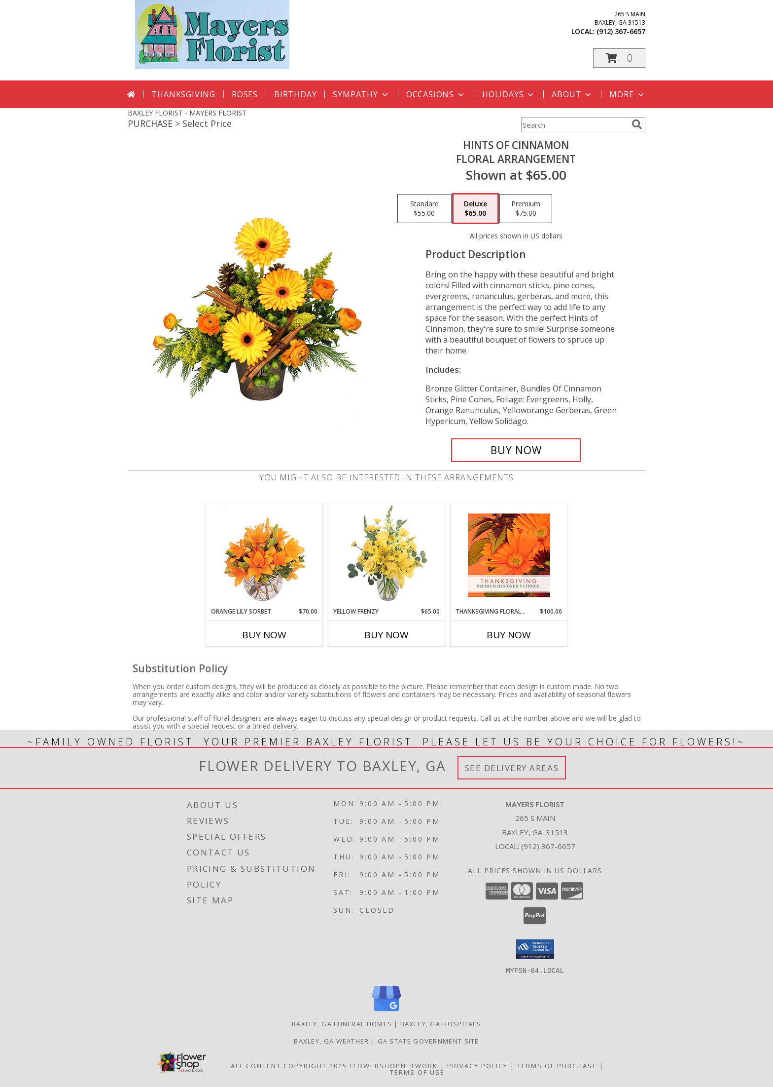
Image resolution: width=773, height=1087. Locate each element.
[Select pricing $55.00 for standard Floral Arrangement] (424, 208)
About (572, 94)
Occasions (436, 94)
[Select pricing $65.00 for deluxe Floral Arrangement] (475, 208)
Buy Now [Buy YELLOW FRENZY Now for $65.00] (386, 634)
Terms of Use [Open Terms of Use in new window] (417, 1071)
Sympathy (361, 94)
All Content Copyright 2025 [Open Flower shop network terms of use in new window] (289, 1065)
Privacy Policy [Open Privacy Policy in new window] (477, 1065)
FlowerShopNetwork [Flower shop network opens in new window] (394, 1065)
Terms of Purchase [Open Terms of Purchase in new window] (557, 1065)
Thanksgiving (183, 94)
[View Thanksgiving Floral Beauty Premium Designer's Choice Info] (509, 555)
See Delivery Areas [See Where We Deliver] (512, 768)
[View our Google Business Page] (386, 1011)
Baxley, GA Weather (331, 1040)
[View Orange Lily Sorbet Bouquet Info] (264, 555)
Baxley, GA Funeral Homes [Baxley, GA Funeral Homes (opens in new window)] (342, 1023)
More (627, 94)
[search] (637, 124)
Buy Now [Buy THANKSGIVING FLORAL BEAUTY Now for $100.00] (509, 634)
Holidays (508, 94)
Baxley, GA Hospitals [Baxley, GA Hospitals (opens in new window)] (440, 1023)
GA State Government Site (428, 1040)
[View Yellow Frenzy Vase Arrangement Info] (387, 555)
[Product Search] (574, 125)
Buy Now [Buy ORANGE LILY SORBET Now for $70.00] (264, 634)
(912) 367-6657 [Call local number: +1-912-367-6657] (621, 31)
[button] (619, 58)
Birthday (295, 94)
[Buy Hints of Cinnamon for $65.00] (516, 450)
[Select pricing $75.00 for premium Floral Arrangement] (526, 208)
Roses (245, 94)
